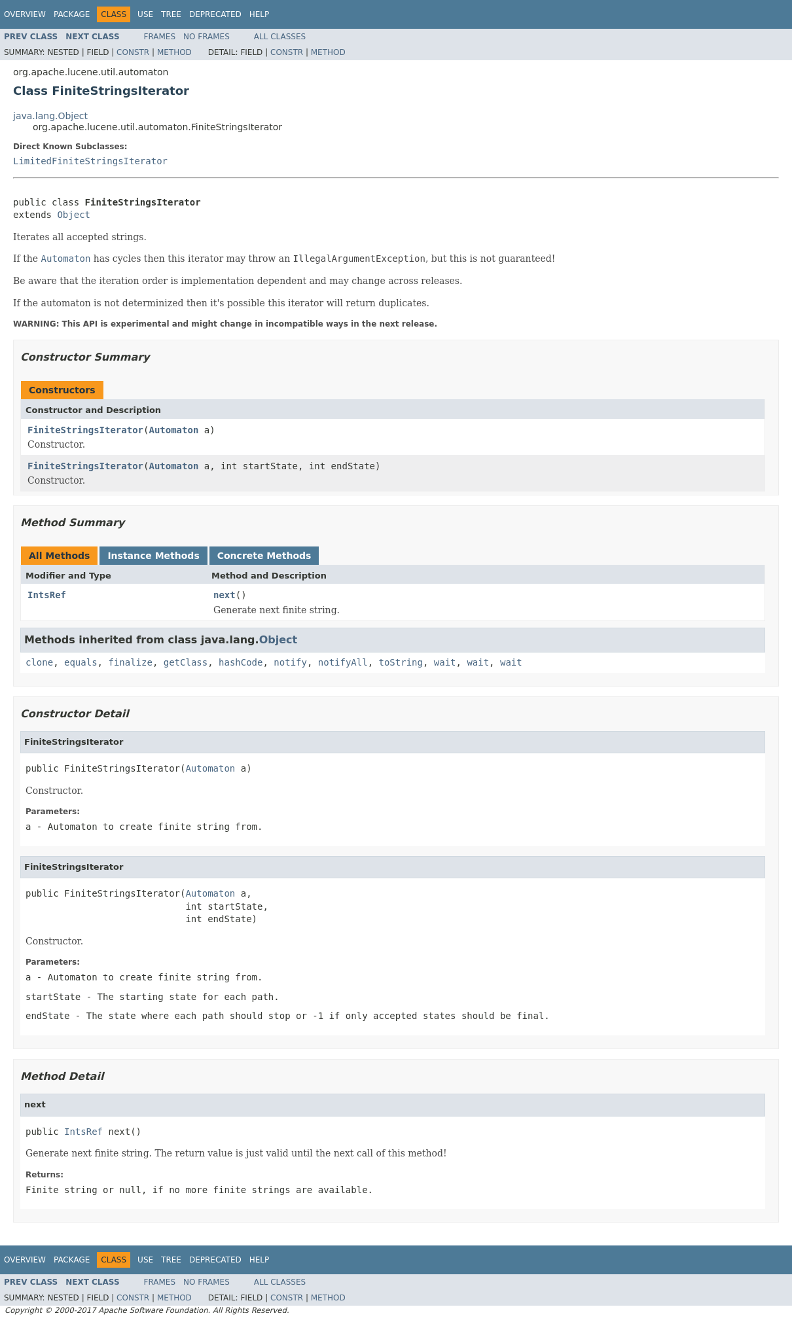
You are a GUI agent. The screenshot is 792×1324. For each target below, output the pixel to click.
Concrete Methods (264, 555)
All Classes (280, 36)
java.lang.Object (50, 116)
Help (259, 14)
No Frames (206, 36)
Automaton (173, 430)
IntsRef (46, 595)
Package (72, 14)
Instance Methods (153, 555)
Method (174, 52)
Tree (171, 14)
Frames (160, 36)
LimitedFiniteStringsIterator (90, 161)
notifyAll (343, 662)
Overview (25, 14)
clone (39, 662)
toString (401, 662)
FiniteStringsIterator (85, 430)
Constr (133, 52)
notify (290, 662)
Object (73, 214)
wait (445, 662)
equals (81, 662)
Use (145, 14)
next (224, 595)
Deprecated (215, 14)
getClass (185, 662)
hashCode (240, 662)
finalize (130, 662)
